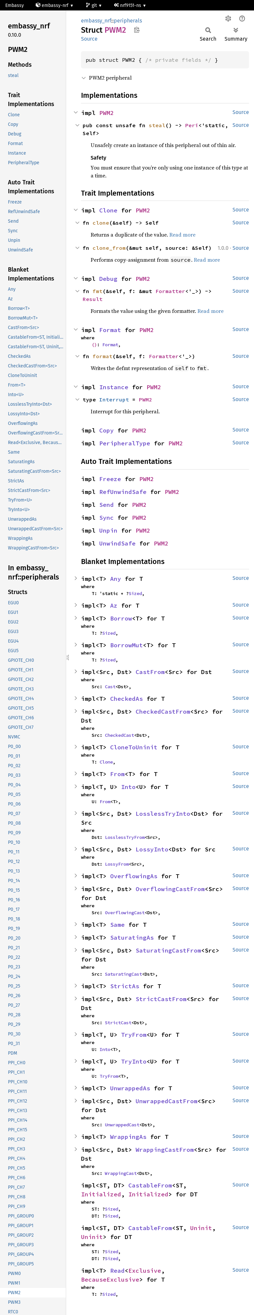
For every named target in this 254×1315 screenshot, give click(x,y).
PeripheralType (124, 443)
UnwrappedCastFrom (166, 1101)
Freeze (110, 479)
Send (106, 504)
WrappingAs (128, 1137)
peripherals (128, 21)
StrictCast (118, 1023)
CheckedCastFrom (163, 711)
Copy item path (136, 29)
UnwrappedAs (130, 1088)
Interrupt (114, 399)
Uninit (201, 1228)
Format (110, 330)
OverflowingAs (133, 876)
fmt (98, 291)
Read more (182, 234)
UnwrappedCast (122, 1125)
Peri (191, 125)
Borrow (121, 618)
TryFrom (134, 1034)
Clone (108, 210)
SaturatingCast (123, 974)
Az (113, 605)
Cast (110, 687)
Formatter (170, 291)
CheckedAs (126, 698)
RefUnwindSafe (123, 492)
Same (117, 924)
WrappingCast (121, 1173)
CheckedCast (119, 735)
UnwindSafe (117, 543)
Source (89, 39)
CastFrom (150, 672)
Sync (106, 517)
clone (101, 222)
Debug (108, 278)
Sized (135, 593)
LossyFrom (117, 864)
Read (117, 1270)
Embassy (14, 5)
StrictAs (124, 986)
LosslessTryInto (163, 813)
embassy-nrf (53, 5)
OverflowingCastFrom (170, 889)
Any (115, 578)
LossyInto (152, 849)
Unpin (108, 530)
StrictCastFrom (161, 999)
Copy (106, 430)
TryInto (134, 1061)
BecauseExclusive (110, 1279)
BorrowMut (126, 645)
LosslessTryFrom (125, 837)
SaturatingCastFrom (168, 950)
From (117, 774)
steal (157, 125)
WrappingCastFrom (165, 1149)
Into (128, 787)
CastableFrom (150, 1185)
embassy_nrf (96, 21)
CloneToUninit (133, 747)
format (102, 356)
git (92, 5)
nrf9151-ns (128, 5)
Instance (113, 387)
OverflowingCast (125, 913)
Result (93, 299)
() (94, 345)
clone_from (109, 247)
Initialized (101, 1194)
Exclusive (144, 1270)
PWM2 (106, 113)
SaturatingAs (132, 937)
